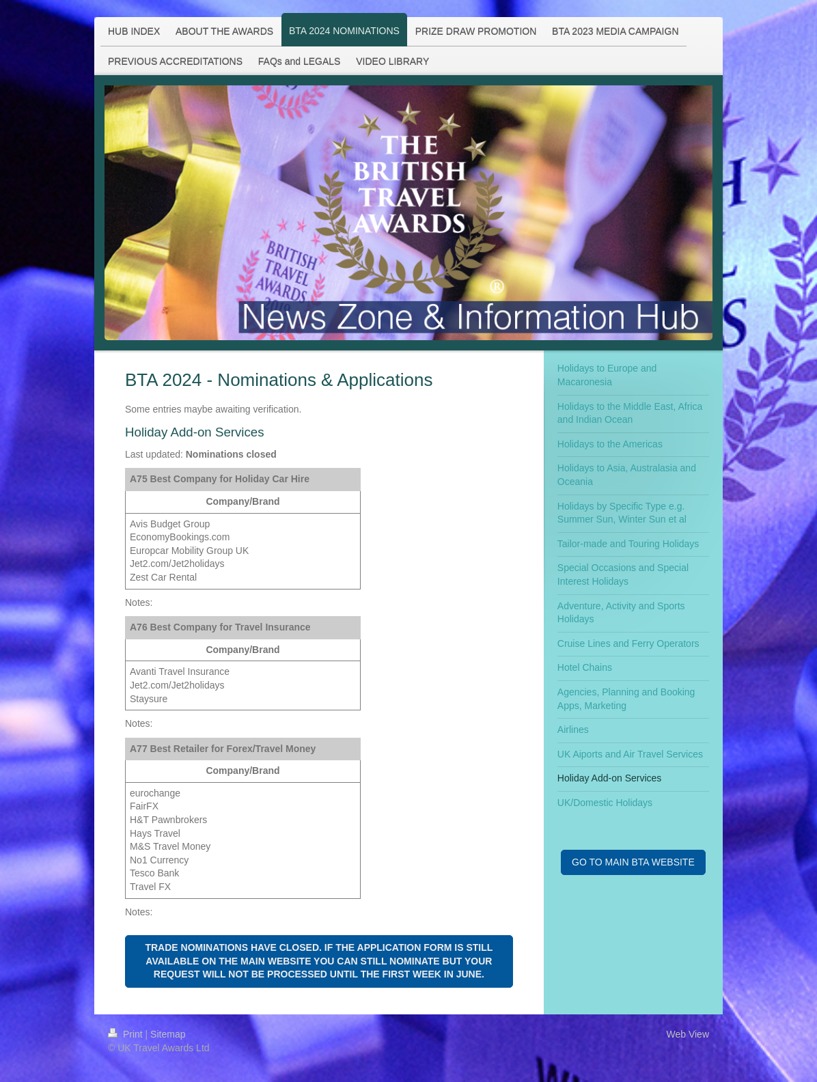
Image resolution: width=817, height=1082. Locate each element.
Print (127, 1034)
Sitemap (167, 1034)
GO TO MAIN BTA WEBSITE (633, 862)
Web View (687, 1034)
